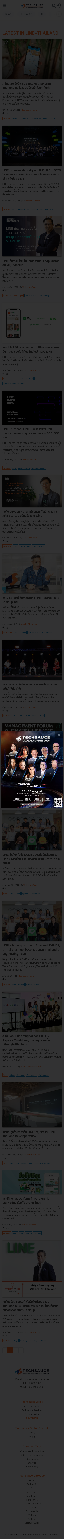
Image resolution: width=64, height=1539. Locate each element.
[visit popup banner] (32, 769)
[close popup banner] (59, 735)
